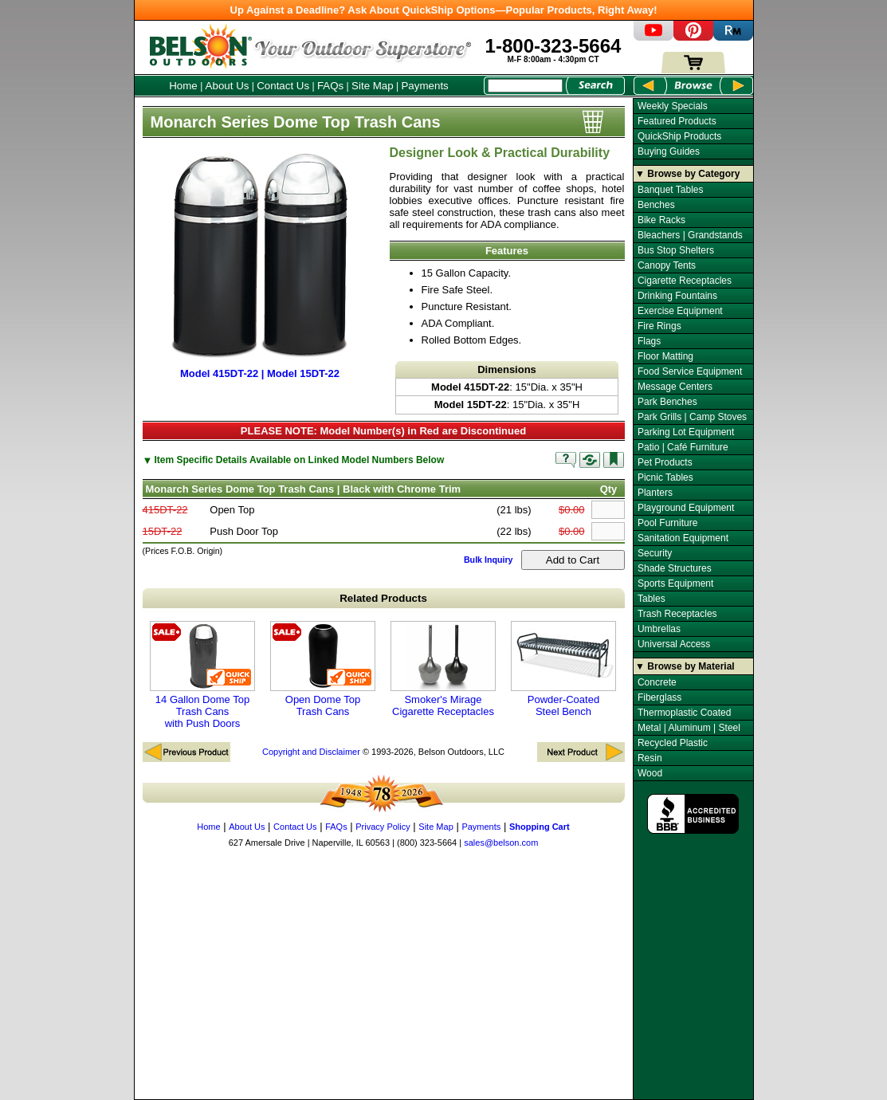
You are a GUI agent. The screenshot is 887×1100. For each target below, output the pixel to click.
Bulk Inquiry (488, 559)
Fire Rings (659, 326)
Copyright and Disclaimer (311, 751)
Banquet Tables (671, 189)
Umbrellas (659, 628)
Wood (650, 773)
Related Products (383, 598)
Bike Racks (661, 220)
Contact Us (283, 86)
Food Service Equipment (690, 371)
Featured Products (677, 121)
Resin (650, 758)
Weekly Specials (673, 106)
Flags (649, 341)
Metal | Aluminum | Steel (689, 727)
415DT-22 (165, 510)
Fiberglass (659, 697)
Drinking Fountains (677, 295)
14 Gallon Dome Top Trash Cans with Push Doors (202, 675)
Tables (651, 598)
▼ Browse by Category (687, 173)
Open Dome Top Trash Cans (322, 669)
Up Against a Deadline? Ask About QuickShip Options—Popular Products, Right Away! (443, 10)
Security (655, 553)
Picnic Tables (665, 477)
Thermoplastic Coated (684, 712)
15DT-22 (163, 531)
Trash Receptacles (677, 613)
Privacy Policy (382, 826)
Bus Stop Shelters (676, 250)
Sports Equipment (675, 583)
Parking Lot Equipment (686, 432)
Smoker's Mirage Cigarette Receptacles (443, 669)
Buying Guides (669, 151)
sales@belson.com (501, 842)
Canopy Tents (667, 265)
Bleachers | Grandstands (690, 235)
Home (183, 86)
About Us (227, 86)
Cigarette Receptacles (685, 280)
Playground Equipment (686, 507)
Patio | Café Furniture (683, 447)
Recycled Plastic (673, 742)
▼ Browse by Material (685, 666)
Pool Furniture (667, 522)
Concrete (657, 682)
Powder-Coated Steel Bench (563, 669)
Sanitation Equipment (683, 538)
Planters (655, 492)
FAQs (330, 86)
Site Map (372, 86)
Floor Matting (665, 356)
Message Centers (675, 386)
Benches (656, 204)
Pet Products (665, 462)
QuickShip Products (679, 136)
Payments (424, 86)
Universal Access (674, 644)
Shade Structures (675, 568)
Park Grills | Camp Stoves (692, 416)
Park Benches (667, 401)
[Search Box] (525, 85)
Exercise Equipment (680, 310)
